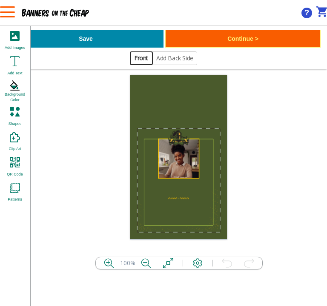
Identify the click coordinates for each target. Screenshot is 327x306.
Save (86, 38)
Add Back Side (174, 58)
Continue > (242, 38)
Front (141, 58)
